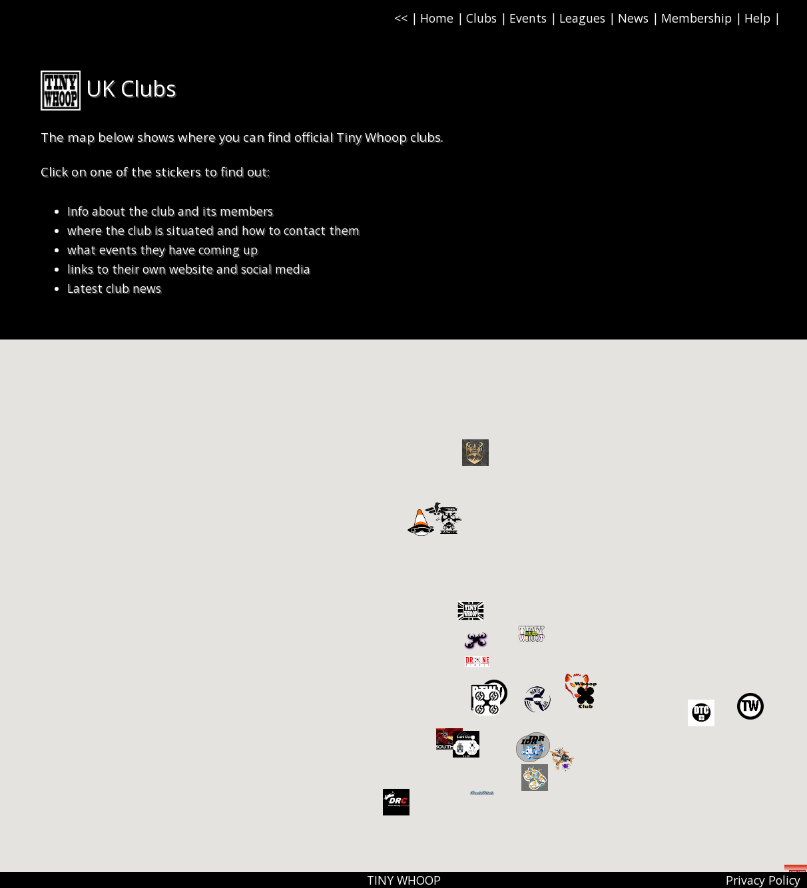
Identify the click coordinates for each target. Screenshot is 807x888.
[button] (750, 706)
